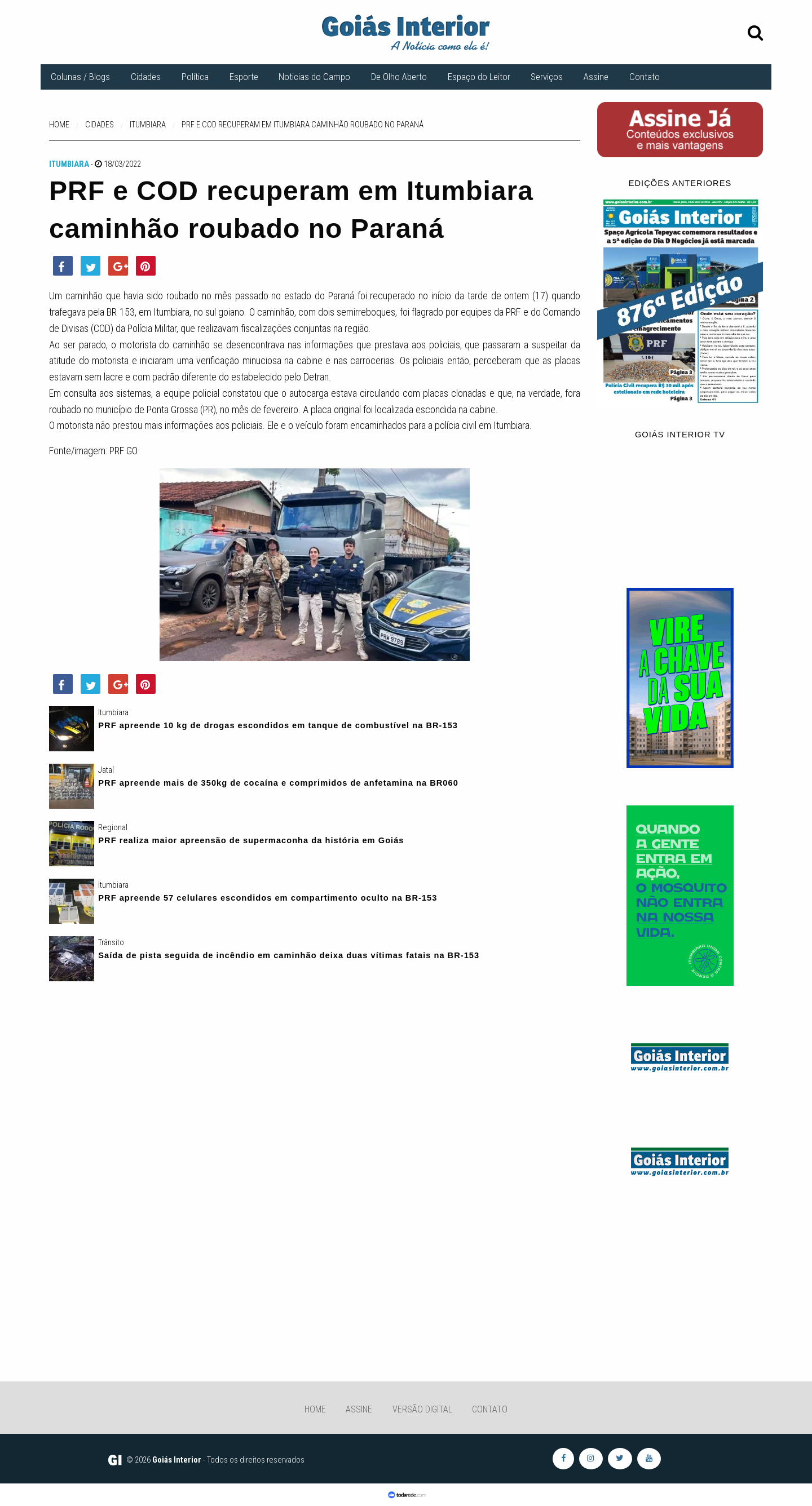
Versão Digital (422, 1409)
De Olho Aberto (399, 76)
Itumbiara (69, 164)
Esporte (244, 76)
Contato (644, 76)
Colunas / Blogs (80, 76)
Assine (596, 76)
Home (315, 1409)
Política (195, 76)
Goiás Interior (176, 1460)
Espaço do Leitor (479, 76)
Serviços (547, 76)
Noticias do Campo (314, 76)
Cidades (146, 76)
